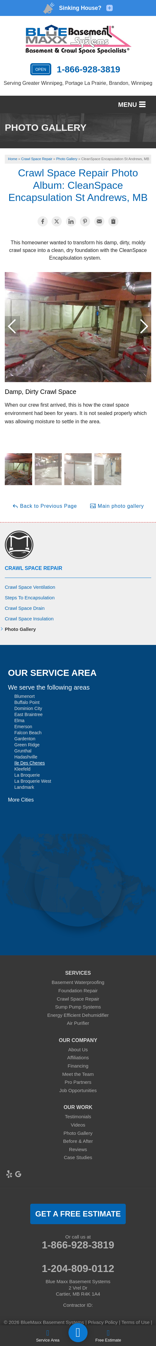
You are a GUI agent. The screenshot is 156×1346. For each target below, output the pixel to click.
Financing (77, 1066)
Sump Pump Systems (78, 1007)
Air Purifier (78, 1023)
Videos (78, 1125)
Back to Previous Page (44, 506)
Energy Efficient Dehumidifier (78, 1015)
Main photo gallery (117, 506)
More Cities (21, 799)
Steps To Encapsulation (30, 597)
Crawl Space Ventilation (30, 587)
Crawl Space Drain (25, 608)
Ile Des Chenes (29, 762)
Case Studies (78, 1157)
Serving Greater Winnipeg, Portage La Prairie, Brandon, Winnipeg (78, 83)
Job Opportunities (78, 1090)
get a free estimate (78, 1213)
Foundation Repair (77, 990)
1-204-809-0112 (78, 1268)
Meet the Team (78, 1074)
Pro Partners (78, 1082)
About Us (78, 1049)
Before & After (78, 1141)
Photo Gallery (20, 629)
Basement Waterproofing (78, 982)
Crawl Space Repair (33, 568)
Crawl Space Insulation (29, 618)
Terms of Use (136, 1322)
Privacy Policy (102, 1322)
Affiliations (78, 1057)
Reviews (78, 1149)
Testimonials (78, 1116)
